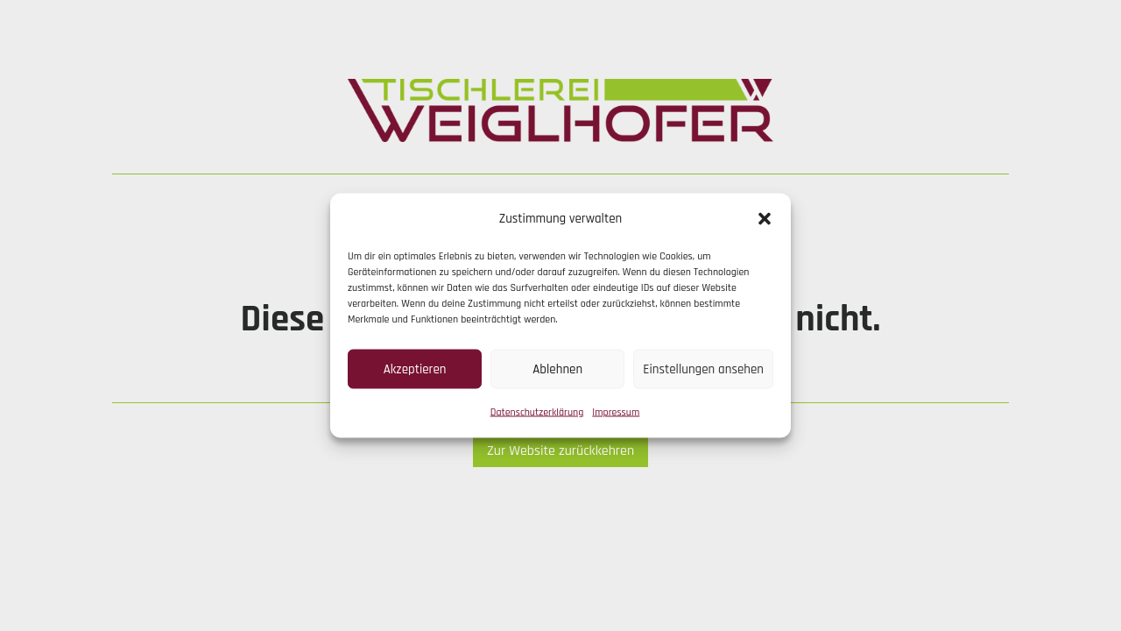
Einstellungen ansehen (703, 368)
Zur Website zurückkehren (560, 451)
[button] (764, 219)
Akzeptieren (415, 368)
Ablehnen (557, 368)
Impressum (615, 412)
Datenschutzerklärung (537, 412)
